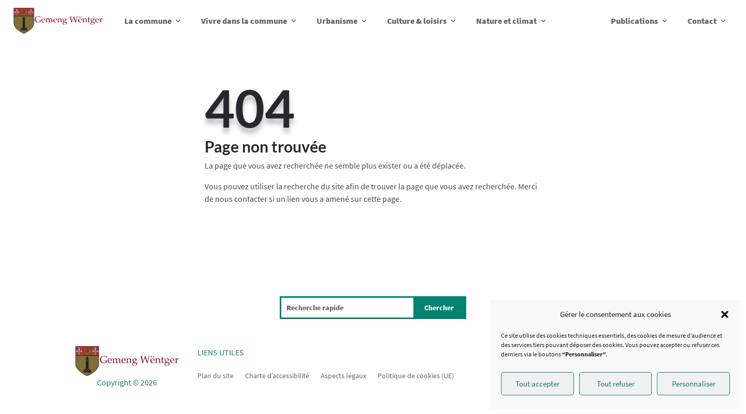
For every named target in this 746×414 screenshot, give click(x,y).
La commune (147, 21)
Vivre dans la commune (244, 21)
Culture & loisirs (417, 21)
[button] (725, 314)
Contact (701, 21)
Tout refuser (616, 384)
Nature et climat (506, 21)
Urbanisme (337, 21)
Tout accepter (537, 384)
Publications (634, 21)
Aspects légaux (343, 375)
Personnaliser (693, 384)
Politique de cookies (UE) (416, 375)
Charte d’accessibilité (277, 375)
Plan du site (215, 375)
